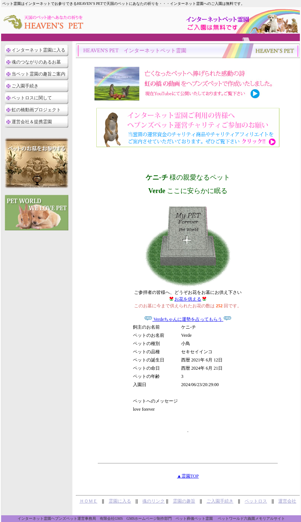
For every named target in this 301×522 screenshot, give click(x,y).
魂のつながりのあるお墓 (36, 62)
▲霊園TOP (188, 476)
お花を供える (187, 299)
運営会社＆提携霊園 (32, 121)
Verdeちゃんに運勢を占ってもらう (187, 319)
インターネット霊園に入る (38, 50)
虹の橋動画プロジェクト (36, 109)
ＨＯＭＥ (88, 501)
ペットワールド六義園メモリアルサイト (251, 518)
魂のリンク (153, 501)
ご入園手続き (25, 85)
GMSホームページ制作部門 (149, 518)
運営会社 (287, 501)
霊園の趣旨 (184, 501)
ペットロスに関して (32, 97)
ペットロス (256, 501)
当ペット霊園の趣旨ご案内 (38, 74)
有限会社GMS (111, 518)
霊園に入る (120, 501)
